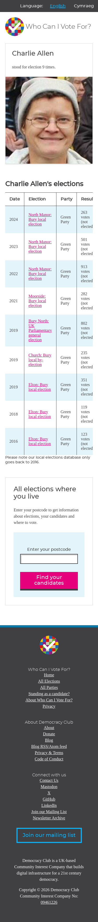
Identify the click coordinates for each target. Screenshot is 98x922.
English (58, 6)
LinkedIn (49, 805)
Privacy (49, 706)
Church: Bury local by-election (39, 360)
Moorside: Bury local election (37, 301)
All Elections (49, 681)
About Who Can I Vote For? (49, 700)
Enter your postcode (49, 549)
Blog (49, 740)
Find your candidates (49, 580)
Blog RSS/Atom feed (49, 746)
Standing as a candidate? (49, 694)
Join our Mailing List (49, 811)
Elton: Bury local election (39, 387)
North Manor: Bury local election (39, 219)
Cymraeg (84, 6)
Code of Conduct (49, 759)
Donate (49, 734)
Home (49, 675)
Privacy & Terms (49, 752)
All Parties (49, 687)
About (49, 727)
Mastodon (49, 786)
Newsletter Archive (49, 818)
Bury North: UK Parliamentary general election (40, 330)
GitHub (49, 799)
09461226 (49, 902)
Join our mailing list (49, 835)
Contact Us (49, 780)
